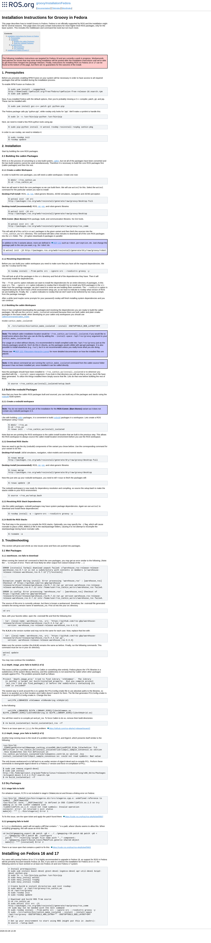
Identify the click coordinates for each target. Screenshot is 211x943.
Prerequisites (15, 38)
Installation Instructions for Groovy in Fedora (23, 36)
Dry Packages (19, 48)
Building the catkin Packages (24, 41)
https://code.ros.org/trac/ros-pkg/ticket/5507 (84, 827)
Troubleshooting (16, 45)
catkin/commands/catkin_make (15, 322)
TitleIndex (56, 8)
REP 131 (57, 245)
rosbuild (5, 405)
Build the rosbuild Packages (24, 43)
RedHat (7, 837)
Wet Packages (19, 46)
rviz (31, 194)
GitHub (28, 739)
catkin (56, 161)
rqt (28, 194)
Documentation (43, 8)
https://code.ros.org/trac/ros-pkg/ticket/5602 (72, 858)
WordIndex (67, 8)
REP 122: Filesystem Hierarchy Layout (32, 359)
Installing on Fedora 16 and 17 (18, 50)
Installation (14, 39)
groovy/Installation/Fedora (53, 3)
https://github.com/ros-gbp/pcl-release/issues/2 (69, 739)
